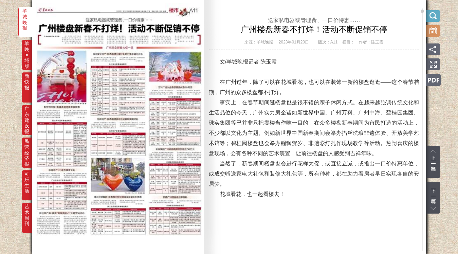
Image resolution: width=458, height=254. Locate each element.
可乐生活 (26, 178)
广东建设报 (26, 113)
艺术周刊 (26, 211)
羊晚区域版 (26, 48)
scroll (422, 11)
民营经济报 (26, 146)
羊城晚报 (24, 15)
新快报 (26, 80)
